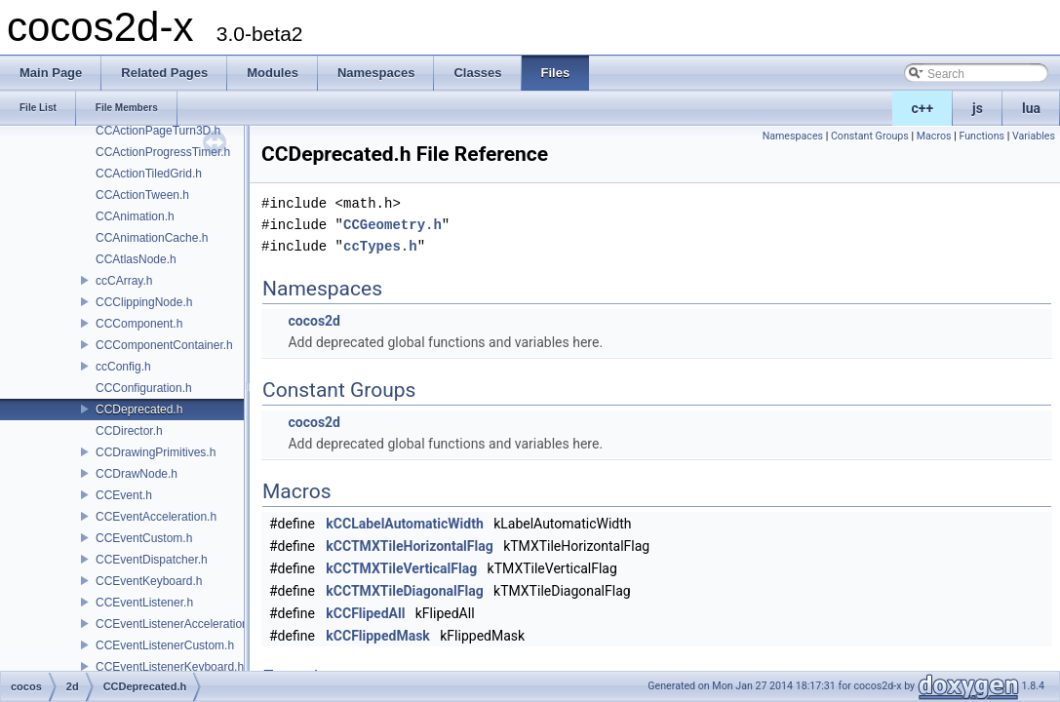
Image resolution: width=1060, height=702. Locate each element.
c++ (923, 108)
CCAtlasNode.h (136, 259)
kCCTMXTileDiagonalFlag (404, 591)
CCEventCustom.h (144, 538)
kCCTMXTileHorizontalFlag (409, 546)
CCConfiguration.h (144, 388)
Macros (934, 136)
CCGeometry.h (392, 224)
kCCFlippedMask (378, 636)
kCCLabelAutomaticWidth (404, 523)
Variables (1033, 136)
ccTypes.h (380, 246)
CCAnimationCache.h (152, 238)
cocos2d (314, 321)
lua (1031, 108)
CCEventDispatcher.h (152, 559)
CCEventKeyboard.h (149, 581)
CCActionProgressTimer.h (163, 152)
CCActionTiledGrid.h (149, 173)
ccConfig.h (123, 366)
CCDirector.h (129, 431)
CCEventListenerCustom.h (165, 645)
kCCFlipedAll (365, 613)
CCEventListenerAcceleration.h (177, 624)
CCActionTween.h (142, 195)
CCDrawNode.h (136, 474)
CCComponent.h (139, 324)
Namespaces (793, 136)
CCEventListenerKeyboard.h (170, 667)
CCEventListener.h (144, 602)
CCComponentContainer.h (164, 345)
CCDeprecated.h (139, 409)
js (977, 108)
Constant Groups (870, 136)
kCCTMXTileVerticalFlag (401, 568)
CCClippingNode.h (144, 302)
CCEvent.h (124, 495)
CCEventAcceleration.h (156, 517)
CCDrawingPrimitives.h (156, 452)
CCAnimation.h (135, 216)
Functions (981, 136)
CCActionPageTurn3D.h (158, 130)
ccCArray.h (124, 281)
